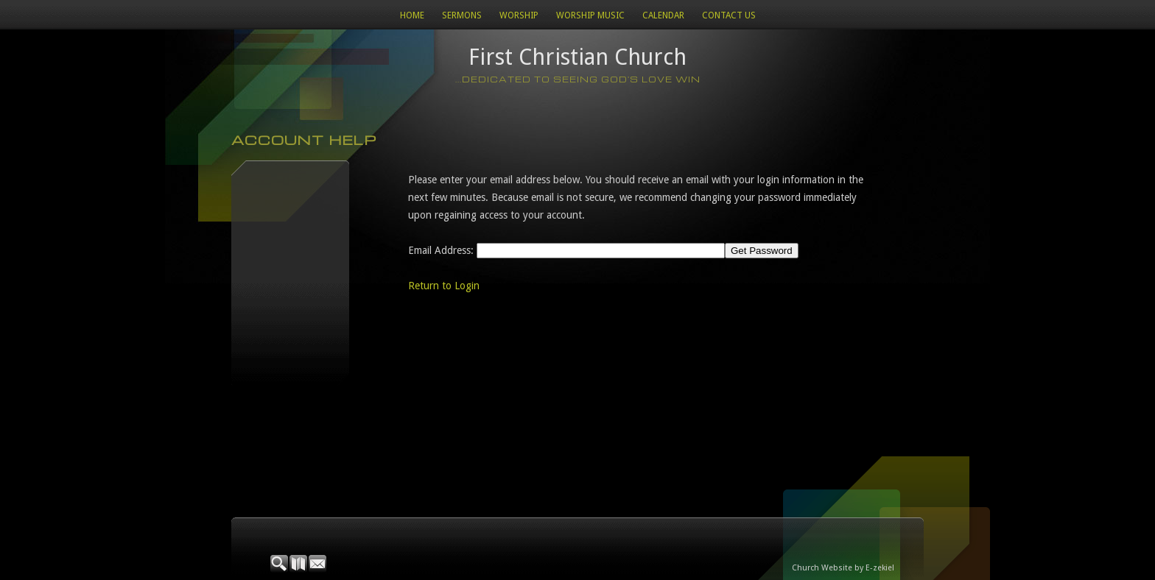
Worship (518, 15)
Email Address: (441, 250)
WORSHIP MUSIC (590, 15)
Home (412, 15)
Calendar (663, 15)
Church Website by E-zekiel (843, 568)
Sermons (462, 15)
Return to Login (444, 285)
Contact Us (729, 15)
